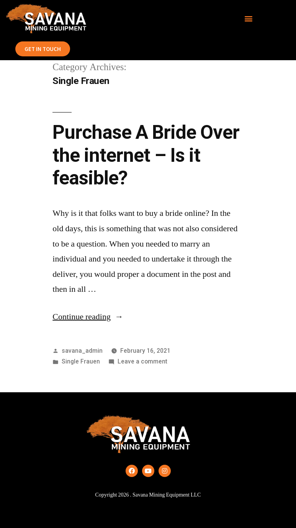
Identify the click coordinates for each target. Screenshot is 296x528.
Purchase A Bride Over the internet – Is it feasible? (145, 155)
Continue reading (87, 316)
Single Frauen (81, 361)
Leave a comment (142, 361)
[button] (248, 18)
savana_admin (82, 350)
